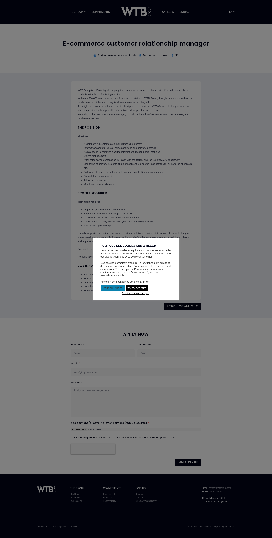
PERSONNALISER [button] (113, 288)
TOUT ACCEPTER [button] (137, 288)
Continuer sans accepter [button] (135, 293)
